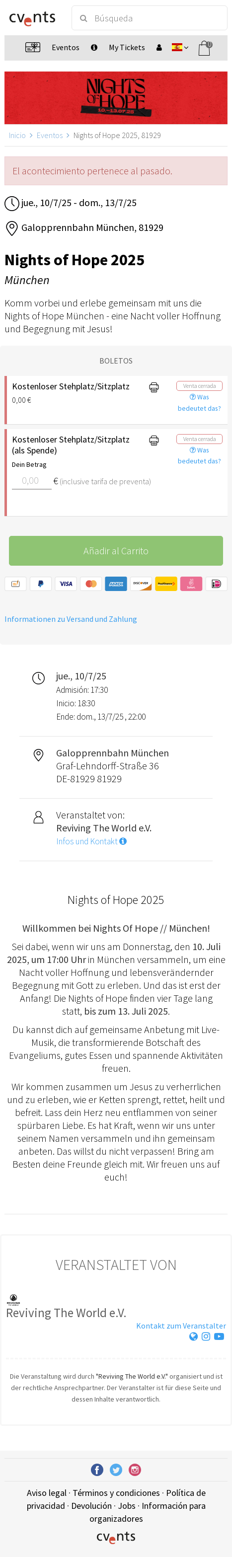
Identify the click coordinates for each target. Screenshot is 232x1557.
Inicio (17, 135)
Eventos (50, 135)
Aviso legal (47, 1492)
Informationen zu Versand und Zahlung (70, 619)
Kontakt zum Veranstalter (181, 1326)
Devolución (91, 1505)
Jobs (127, 1505)
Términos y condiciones (116, 1492)
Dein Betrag (29, 464)
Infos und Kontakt (91, 841)
